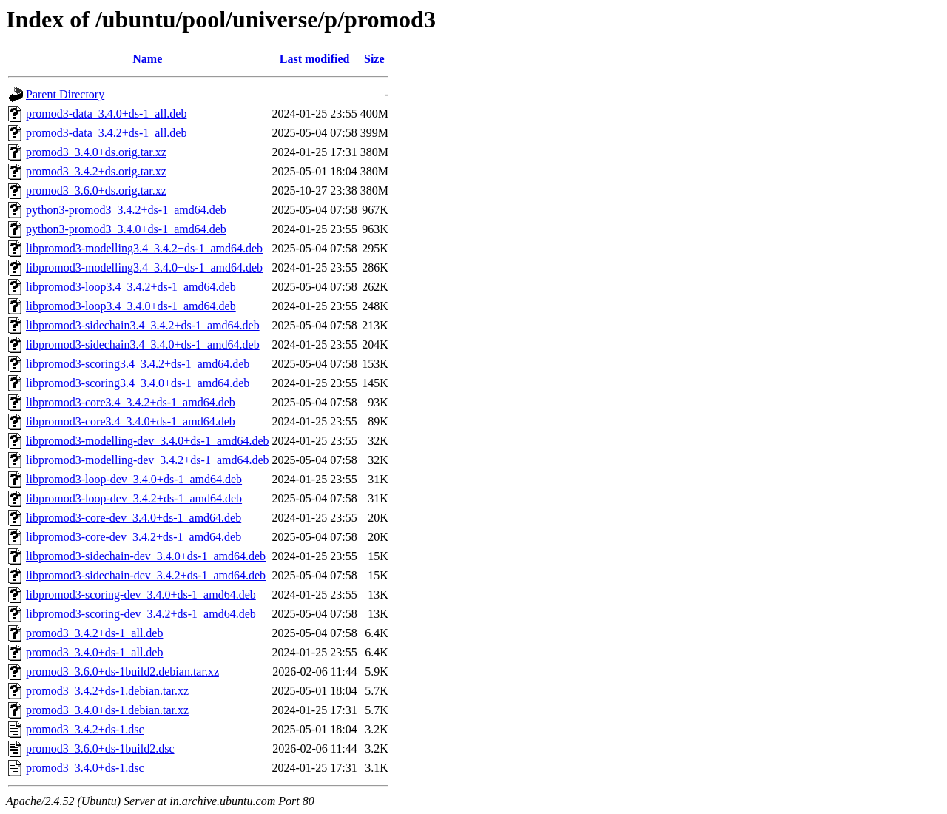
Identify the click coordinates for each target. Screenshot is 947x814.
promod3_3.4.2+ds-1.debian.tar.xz (107, 690)
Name (147, 59)
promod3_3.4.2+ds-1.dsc (85, 729)
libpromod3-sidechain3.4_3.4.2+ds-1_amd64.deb (143, 325)
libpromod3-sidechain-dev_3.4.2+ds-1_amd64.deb (146, 575)
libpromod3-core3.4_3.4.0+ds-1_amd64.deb (130, 421)
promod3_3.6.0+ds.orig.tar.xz (96, 190)
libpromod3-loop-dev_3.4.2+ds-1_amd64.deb (134, 498)
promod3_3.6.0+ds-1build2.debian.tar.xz (122, 671)
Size (374, 59)
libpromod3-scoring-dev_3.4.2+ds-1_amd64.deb (141, 614)
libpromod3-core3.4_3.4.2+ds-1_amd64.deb (130, 402)
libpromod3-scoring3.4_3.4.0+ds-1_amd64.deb (137, 383)
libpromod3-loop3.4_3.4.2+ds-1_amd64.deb (131, 286)
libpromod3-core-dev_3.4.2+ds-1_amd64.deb (133, 537)
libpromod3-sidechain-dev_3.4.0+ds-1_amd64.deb (146, 556)
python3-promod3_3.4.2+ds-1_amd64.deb (126, 210)
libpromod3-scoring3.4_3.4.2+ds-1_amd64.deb (137, 363)
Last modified (315, 59)
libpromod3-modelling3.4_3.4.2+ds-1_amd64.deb (144, 248)
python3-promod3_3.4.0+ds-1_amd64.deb (126, 229)
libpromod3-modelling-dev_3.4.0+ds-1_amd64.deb (147, 440)
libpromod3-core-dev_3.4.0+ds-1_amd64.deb (133, 517)
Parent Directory (65, 94)
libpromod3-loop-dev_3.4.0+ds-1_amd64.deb (134, 479)
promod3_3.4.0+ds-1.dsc (85, 767)
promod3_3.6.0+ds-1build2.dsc (100, 748)
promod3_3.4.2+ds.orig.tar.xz (96, 171)
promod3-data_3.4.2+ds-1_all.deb (106, 133)
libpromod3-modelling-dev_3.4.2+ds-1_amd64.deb (147, 460)
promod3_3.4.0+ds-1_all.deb (94, 652)
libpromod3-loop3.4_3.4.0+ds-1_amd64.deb (131, 306)
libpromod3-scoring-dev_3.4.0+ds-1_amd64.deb (141, 594)
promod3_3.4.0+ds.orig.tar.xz (96, 152)
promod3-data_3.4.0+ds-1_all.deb (106, 113)
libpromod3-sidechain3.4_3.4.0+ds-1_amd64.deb (143, 344)
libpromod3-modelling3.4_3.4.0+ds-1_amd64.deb (144, 267)
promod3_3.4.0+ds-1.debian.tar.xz (107, 710)
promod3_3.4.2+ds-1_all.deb (94, 633)
